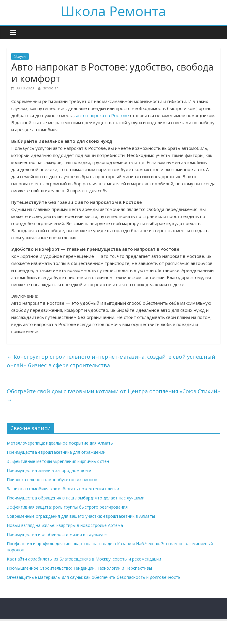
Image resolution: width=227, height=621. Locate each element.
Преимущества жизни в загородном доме (49, 470)
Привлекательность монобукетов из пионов (52, 479)
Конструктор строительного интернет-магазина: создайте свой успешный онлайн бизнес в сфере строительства (111, 361)
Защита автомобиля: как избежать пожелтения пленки (63, 488)
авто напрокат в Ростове (102, 115)
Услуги (20, 56)
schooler (50, 88)
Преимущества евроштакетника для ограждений (56, 452)
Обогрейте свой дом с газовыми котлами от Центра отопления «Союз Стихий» (113, 395)
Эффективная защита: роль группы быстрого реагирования (67, 507)
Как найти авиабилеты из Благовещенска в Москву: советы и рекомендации (84, 559)
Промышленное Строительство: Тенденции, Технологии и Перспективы (79, 568)
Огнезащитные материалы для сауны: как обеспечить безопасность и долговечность (94, 577)
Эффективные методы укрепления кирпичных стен (58, 461)
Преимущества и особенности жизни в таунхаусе (57, 534)
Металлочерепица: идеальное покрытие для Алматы (60, 443)
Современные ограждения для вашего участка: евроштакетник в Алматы (81, 516)
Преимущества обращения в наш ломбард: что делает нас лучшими (76, 498)
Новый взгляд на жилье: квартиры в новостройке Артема (65, 525)
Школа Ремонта (113, 11)
